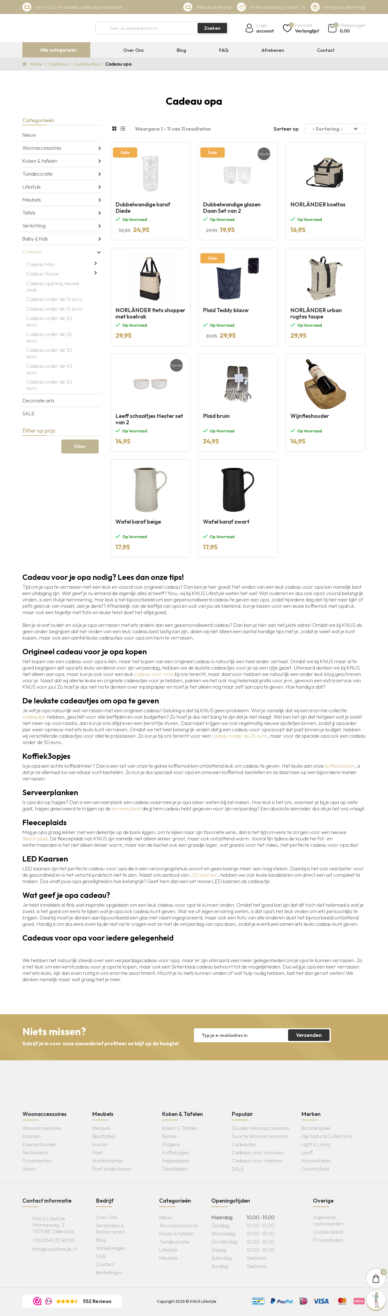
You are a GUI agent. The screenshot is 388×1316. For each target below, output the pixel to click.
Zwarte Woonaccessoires (260, 1136)
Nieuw (29, 135)
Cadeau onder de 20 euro (49, 321)
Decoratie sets (38, 400)
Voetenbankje (107, 1160)
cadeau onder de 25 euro (239, 736)
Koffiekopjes (175, 1152)
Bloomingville (315, 1128)
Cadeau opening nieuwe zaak (52, 286)
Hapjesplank (175, 1160)
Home (36, 64)
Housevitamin (316, 1160)
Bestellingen (109, 1272)
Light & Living (315, 1144)
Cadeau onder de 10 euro (54, 299)
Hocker (100, 1144)
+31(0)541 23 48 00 (54, 1240)
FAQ (223, 50)
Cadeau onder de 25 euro (49, 337)
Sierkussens (35, 1152)
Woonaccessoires (41, 148)
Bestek (169, 1136)
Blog (181, 50)
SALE (28, 413)
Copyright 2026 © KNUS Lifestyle (186, 1301)
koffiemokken (340, 766)
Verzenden (309, 1035)
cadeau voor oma (154, 674)
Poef (97, 1152)
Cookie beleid (328, 1232)
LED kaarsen (203, 875)
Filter (80, 446)
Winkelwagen (111, 1248)
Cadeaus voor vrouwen (257, 1152)
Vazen (29, 1169)
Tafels (28, 212)
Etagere (171, 1144)
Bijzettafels (103, 1136)
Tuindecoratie (37, 174)
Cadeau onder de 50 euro (49, 385)
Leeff (307, 1152)
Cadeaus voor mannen (257, 1160)
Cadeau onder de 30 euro (49, 353)
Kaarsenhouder (39, 1144)
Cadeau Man (86, 64)
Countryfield (315, 1169)
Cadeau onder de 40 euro (49, 369)
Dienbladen (174, 1169)
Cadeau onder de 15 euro (54, 309)
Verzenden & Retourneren (110, 1228)
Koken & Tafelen (180, 1128)
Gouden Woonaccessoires (260, 1128)
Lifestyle (31, 187)
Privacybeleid (328, 1240)
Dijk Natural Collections (326, 1136)
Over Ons (133, 50)
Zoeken (212, 28)
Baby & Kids (35, 238)
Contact (326, 50)
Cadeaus (58, 64)
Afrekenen (272, 50)
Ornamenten (36, 1160)
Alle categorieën (58, 50)
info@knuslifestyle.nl (55, 1249)
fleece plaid (34, 838)
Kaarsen (31, 1136)
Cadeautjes (244, 1144)
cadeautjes (34, 717)
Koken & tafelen (39, 161)
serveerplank (126, 808)
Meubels (31, 199)
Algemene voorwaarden (328, 1220)
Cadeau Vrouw (42, 273)
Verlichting (34, 225)
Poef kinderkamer (112, 1169)
